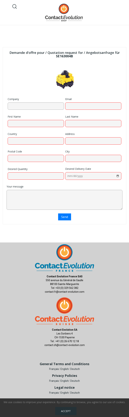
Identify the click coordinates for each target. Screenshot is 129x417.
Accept (66, 411)
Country (12, 134)
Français (54, 369)
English (64, 369)
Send (64, 217)
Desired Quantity (18, 169)
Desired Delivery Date (78, 169)
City (67, 151)
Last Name (71, 116)
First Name (14, 116)
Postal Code (15, 151)
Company (13, 99)
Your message (15, 186)
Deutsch (75, 369)
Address (70, 134)
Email (68, 99)
